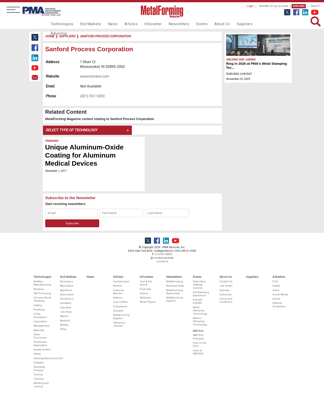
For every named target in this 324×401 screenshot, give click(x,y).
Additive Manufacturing (42, 283)
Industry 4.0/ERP (197, 301)
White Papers (148, 302)
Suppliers (230, 24)
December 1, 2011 (56, 170)
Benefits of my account (273, 6)
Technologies (61, 24)
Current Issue (121, 281)
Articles (124, 24)
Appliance (66, 290)
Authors (117, 297)
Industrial (65, 307)
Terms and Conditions (225, 300)
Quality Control (42, 349)
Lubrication (40, 321)
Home (49, 36)
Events (190, 24)
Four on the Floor (200, 344)
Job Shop (66, 311)
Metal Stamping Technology (200, 310)
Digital (276, 285)
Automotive (67, 294)
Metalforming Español (121, 317)
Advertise (252, 24)
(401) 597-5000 (92, 96)
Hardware (65, 303)
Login (250, 6)
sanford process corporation (105, 36)
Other (63, 329)
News (108, 24)
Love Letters (120, 302)
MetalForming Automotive (174, 292)
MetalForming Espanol (174, 299)
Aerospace (66, 281)
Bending (39, 289)
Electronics (67, 298)
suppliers (67, 36)
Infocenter (145, 24)
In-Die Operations (40, 315)
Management (42, 325)
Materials (39, 330)
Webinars (145, 297)
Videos (144, 293)
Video (275, 290)
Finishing (51, 141)
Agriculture (66, 285)
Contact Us (225, 281)
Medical (65, 320)
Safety (37, 353)
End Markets (87, 24)
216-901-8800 (163, 254)
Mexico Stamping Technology (200, 321)
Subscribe (299, 6)
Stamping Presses (39, 368)
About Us (209, 24)
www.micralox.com (94, 76)
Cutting (38, 305)
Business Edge (175, 285)
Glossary (118, 310)
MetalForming (174, 281)
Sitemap (224, 290)
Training (38, 378)
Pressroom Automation (40, 344)
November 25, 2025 (238, 78)
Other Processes (40, 336)
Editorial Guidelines (279, 305)
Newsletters (169, 24)
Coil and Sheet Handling (42, 299)
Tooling (38, 374)
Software (39, 362)
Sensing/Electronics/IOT (43, 358)
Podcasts (145, 289)
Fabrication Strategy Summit (199, 285)
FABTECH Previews (198, 337)
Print (275, 281)
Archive (117, 285)
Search (315, 6)
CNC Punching (42, 293)
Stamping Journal (119, 324)
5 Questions (120, 306)
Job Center (226, 285)
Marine (64, 316)
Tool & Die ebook (146, 283)
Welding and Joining (240, 59)
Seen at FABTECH (198, 352)
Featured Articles (118, 292)
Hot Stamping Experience (201, 294)
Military (64, 324)
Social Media (280, 294)
